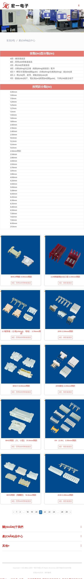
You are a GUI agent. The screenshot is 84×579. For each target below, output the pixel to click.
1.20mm (13, 102)
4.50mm (13, 184)
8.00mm (13, 223)
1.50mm (13, 115)
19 (32, 512)
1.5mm (13, 111)
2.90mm (13, 157)
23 (49, 512)
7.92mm (13, 220)
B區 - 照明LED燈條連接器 (21, 62)
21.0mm (13, 226)
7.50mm (13, 213)
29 (67, 512)
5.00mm (13, 187)
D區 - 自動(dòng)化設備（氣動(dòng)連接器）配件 (32, 68)
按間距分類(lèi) (42, 87)
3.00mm (13, 161)
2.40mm (13, 131)
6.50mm (13, 210)
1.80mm (13, 121)
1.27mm (13, 108)
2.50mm (13, 134)
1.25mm (13, 105)
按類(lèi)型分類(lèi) (42, 53)
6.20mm (13, 197)
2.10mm (13, 128)
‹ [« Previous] (13, 512)
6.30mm (13, 200)
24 (54, 512)
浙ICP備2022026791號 (63, 568)
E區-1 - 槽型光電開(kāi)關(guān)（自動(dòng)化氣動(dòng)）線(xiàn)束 (41, 72)
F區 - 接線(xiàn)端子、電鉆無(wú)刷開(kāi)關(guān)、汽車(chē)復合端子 (41, 78)
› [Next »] (70, 512)
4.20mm (13, 180)
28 (62, 512)
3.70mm (13, 167)
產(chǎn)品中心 (27, 41)
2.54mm (13, 154)
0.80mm (13, 92)
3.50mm (13, 164)
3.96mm (13, 174)
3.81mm (13, 171)
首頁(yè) (10, 41)
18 (27, 512)
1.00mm (13, 95)
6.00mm (13, 194)
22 (45, 512)
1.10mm (13, 98)
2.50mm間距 (15, 151)
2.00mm (13, 125)
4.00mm (13, 177)
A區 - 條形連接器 (17, 58)
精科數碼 (48, 572)
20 (36, 512)
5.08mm (13, 190)
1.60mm (13, 118)
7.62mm (13, 217)
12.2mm (13, 141)
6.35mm (13, 203)
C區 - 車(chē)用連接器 (19, 65)
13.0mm (13, 148)
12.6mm (13, 144)
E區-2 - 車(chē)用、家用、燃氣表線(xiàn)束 (29, 75)
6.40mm (13, 207)
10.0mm (13, 138)
